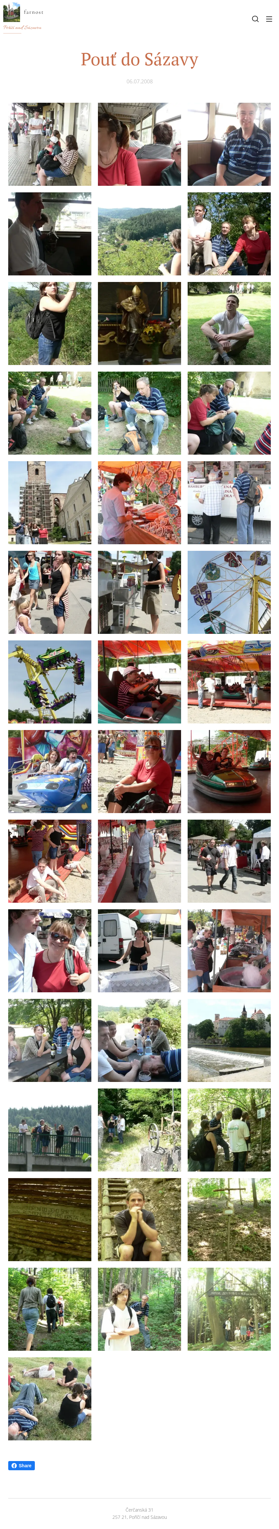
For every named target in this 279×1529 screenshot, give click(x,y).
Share (22, 1465)
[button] (255, 19)
